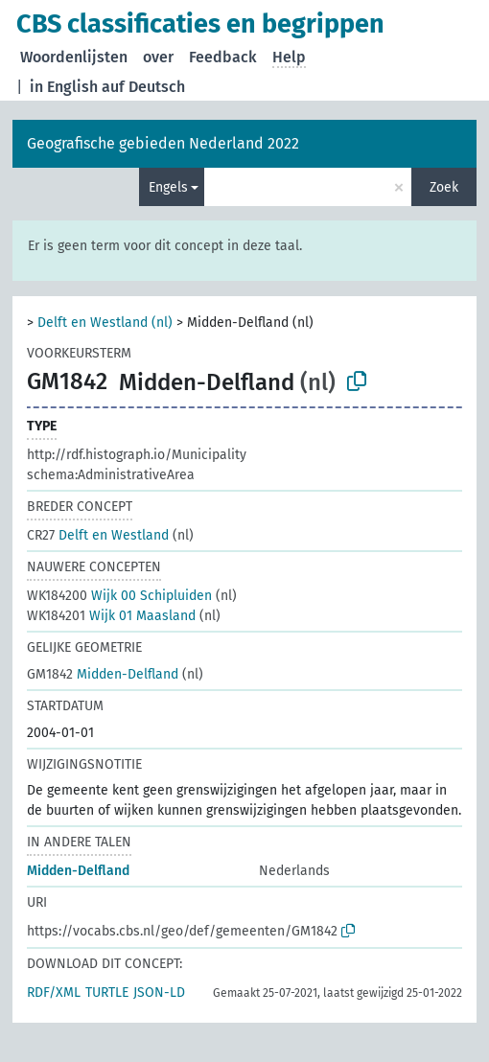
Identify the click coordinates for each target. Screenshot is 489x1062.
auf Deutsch (143, 87)
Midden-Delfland (102, 674)
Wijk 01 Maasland (111, 616)
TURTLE (106, 992)
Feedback (223, 57)
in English (64, 87)
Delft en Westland (98, 535)
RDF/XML (54, 992)
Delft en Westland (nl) (105, 322)
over (158, 57)
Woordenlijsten (74, 57)
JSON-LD (159, 992)
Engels (168, 187)
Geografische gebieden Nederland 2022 (163, 143)
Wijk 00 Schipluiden (119, 596)
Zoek (444, 187)
